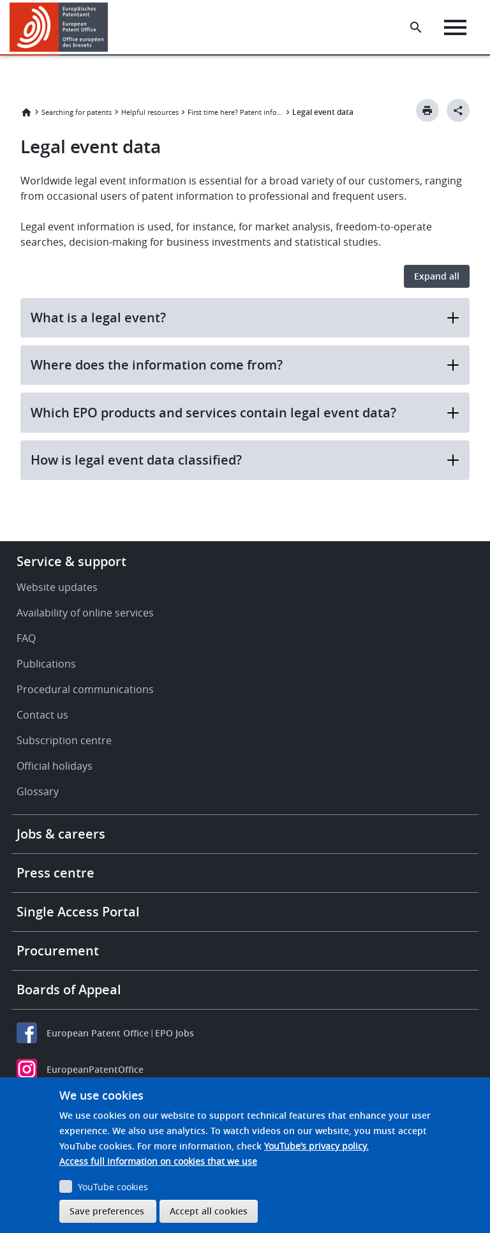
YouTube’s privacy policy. (316, 1146)
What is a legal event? (245, 317)
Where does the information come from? (245, 364)
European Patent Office (98, 1033)
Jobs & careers (61, 833)
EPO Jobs (174, 1033)
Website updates (57, 587)
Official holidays (55, 766)
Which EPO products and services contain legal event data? (245, 412)
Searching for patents (76, 112)
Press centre (55, 872)
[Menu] (455, 27)
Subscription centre (64, 740)
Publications (46, 664)
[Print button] (427, 110)
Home (26, 112)
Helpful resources (150, 112)
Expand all (436, 276)
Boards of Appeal (69, 989)
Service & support (71, 561)
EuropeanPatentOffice (95, 1069)
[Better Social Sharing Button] (458, 110)
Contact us (42, 715)
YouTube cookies (113, 1187)
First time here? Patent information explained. (235, 112)
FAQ (26, 638)
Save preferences (107, 1211)
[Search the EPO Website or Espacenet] (416, 27)
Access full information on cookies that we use (158, 1161)
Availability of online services (85, 613)
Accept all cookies (209, 1211)
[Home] (59, 27)
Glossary (38, 791)
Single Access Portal (78, 911)
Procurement (58, 950)
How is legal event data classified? (245, 459)
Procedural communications (85, 689)
